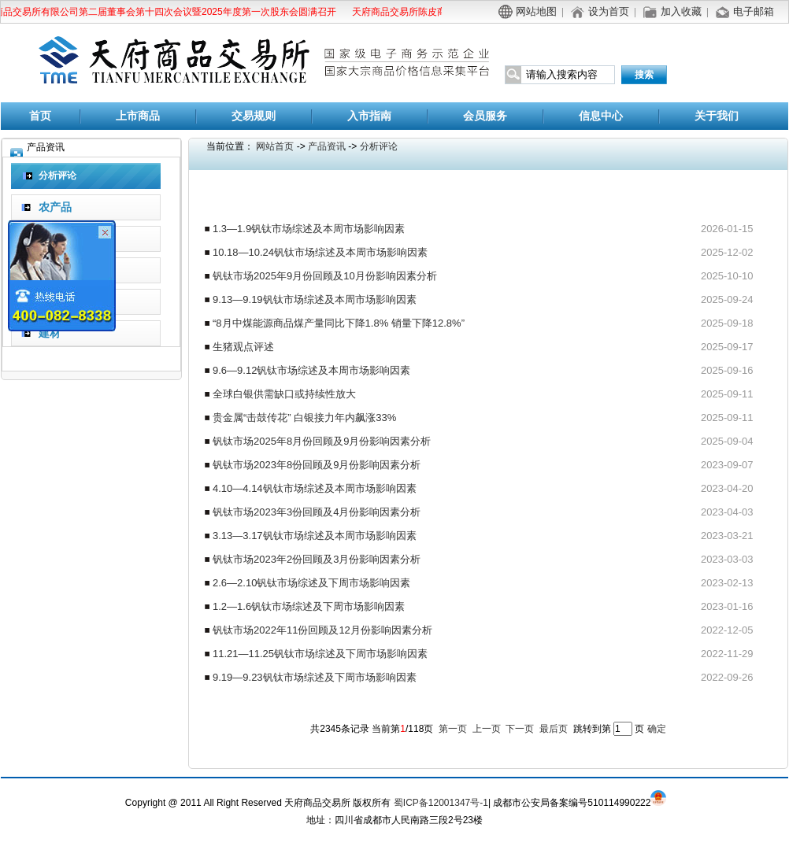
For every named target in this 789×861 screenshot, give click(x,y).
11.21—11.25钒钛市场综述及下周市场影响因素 (320, 654)
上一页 (486, 728)
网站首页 (275, 146)
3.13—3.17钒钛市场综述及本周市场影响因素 (315, 535)
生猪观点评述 (243, 347)
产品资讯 (327, 146)
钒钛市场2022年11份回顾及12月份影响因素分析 (322, 630)
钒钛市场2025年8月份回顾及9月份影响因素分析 (322, 441)
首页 (40, 116)
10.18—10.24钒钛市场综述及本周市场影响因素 (320, 252)
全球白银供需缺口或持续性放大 (284, 394)
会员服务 (485, 116)
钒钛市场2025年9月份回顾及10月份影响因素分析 (325, 276)
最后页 (553, 728)
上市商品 (138, 116)
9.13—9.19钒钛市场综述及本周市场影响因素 (315, 299)
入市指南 (369, 116)
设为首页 (608, 11)
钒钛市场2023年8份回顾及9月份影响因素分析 (316, 465)
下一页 (520, 728)
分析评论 (379, 146)
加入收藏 (681, 11)
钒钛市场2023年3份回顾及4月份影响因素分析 (316, 512)
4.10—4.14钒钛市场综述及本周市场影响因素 (315, 488)
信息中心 (601, 116)
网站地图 (536, 11)
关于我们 (717, 116)
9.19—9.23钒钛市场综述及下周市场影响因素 (315, 677)
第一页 (453, 728)
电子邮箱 (753, 11)
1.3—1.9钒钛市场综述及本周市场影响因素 (309, 229)
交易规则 (254, 116)
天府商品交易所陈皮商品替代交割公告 (435, 11)
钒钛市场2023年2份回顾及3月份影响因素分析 (316, 559)
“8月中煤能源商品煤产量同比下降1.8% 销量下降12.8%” (339, 323)
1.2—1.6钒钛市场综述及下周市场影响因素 (309, 606)
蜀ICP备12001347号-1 (441, 802)
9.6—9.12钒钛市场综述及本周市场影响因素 (311, 370)
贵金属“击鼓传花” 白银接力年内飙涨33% (304, 417)
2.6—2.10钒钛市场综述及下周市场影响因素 (311, 583)
